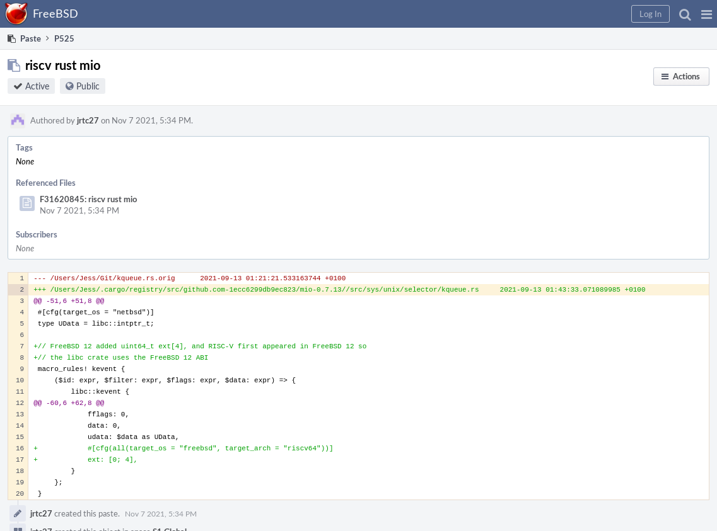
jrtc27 (88, 120)
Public (88, 86)
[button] (706, 14)
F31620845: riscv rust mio (88, 199)
